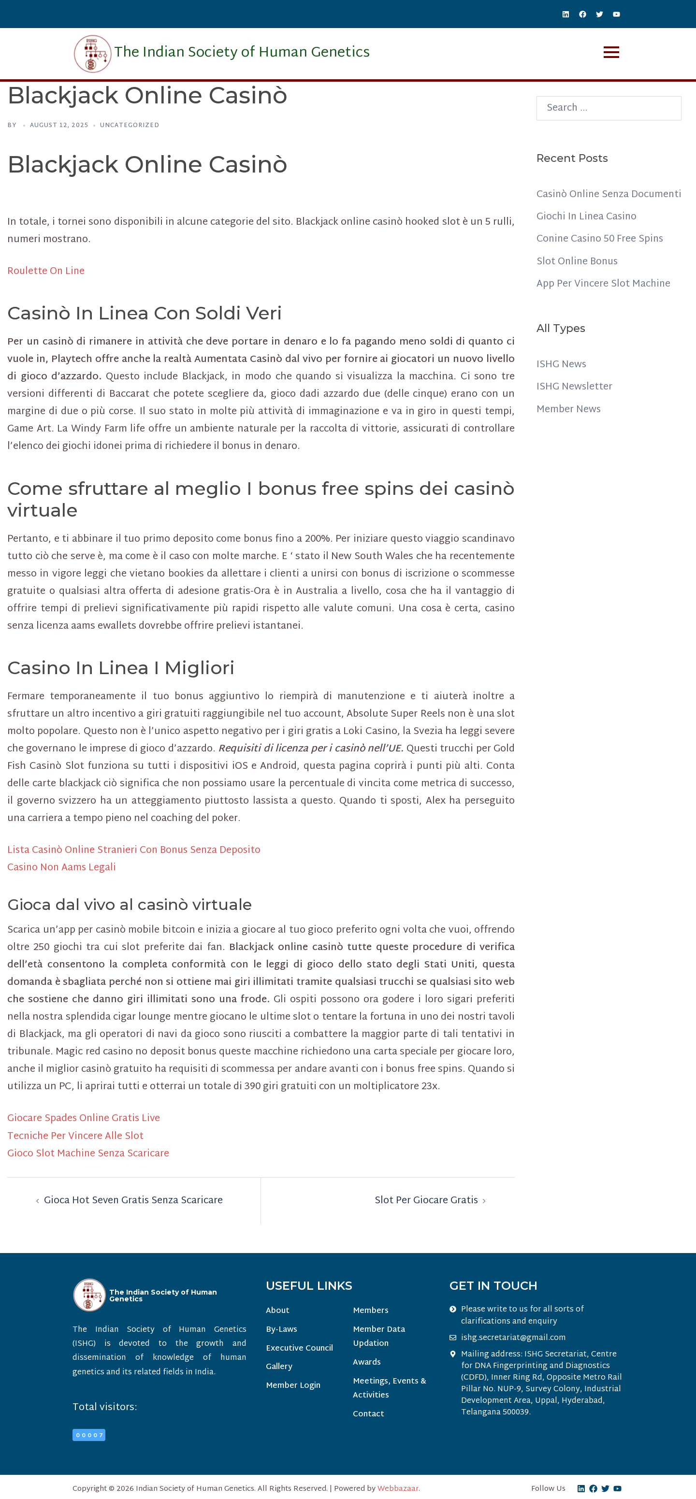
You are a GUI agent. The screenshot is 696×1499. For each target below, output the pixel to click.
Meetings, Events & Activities (389, 1388)
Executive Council (299, 1348)
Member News (568, 426)
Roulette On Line (46, 271)
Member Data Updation (378, 1337)
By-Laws (281, 1330)
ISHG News (561, 381)
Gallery (279, 1367)
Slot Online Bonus (578, 279)
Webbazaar (398, 1488)
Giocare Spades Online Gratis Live (84, 1118)
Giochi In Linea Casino (587, 234)
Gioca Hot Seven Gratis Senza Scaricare (134, 1200)
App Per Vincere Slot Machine (604, 301)
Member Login (293, 1386)
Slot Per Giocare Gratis (426, 1200)
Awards (366, 1362)
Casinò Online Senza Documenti (584, 203)
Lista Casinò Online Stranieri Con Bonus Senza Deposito (137, 850)
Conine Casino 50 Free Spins (601, 256)
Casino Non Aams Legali (62, 868)
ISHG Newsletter (574, 404)
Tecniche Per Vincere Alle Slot (76, 1135)
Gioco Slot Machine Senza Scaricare (89, 1153)
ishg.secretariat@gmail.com (513, 1337)
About (278, 1310)
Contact (368, 1415)
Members (370, 1310)
